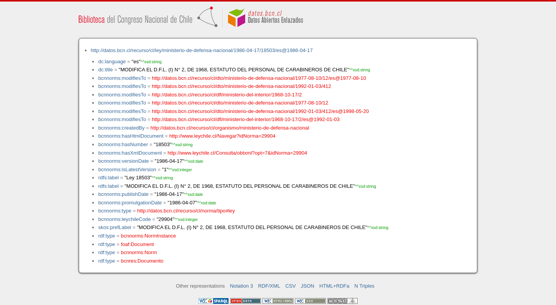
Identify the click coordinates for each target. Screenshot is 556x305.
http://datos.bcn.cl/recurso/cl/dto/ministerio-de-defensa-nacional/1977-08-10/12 (240, 103)
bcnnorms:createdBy (121, 128)
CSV (290, 286)
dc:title (105, 69)
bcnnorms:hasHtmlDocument (130, 136)
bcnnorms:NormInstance (148, 236)
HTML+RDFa (334, 286)
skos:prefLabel (114, 227)
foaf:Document (137, 244)
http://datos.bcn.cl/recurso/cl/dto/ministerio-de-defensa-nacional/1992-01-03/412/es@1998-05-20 (260, 111)
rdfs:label (108, 177)
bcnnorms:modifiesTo (122, 78)
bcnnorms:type (114, 211)
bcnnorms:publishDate (123, 194)
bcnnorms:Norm (139, 252)
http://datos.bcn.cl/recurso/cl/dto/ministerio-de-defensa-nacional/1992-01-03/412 (241, 86)
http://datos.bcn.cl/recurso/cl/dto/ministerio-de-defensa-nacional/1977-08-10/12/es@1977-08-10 (259, 78)
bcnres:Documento (142, 261)
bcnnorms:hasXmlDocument (130, 153)
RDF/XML (269, 286)
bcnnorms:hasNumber (123, 144)
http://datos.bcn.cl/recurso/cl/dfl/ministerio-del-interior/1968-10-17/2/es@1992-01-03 (245, 119)
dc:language (111, 61)
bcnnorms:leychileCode (124, 219)
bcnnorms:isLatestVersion (127, 169)
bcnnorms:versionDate (123, 161)
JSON (307, 286)
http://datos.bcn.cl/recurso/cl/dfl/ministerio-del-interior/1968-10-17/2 (227, 95)
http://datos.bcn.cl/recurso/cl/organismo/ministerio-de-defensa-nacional (230, 128)
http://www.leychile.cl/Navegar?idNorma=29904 (222, 136)
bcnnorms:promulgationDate (130, 203)
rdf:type (106, 236)
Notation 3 (241, 286)
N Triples (364, 286)
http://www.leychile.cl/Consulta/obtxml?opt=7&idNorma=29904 (237, 153)
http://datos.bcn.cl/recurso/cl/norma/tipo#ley (186, 211)
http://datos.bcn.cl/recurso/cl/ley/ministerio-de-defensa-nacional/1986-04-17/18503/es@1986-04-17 (202, 50)
